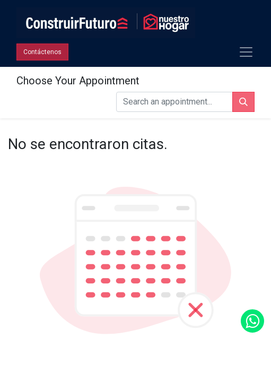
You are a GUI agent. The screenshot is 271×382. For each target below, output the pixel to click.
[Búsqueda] (243, 102)
